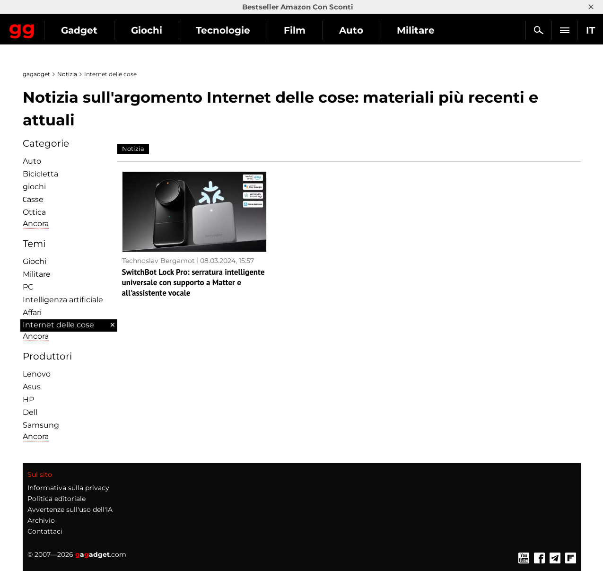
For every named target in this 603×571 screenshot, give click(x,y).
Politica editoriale (56, 498)
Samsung (41, 425)
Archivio (41, 520)
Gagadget (63, 26)
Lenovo (37, 373)
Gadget (162, 30)
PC (28, 286)
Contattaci (44, 531)
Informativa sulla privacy (68, 487)
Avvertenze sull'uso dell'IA (70, 509)
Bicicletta (40, 173)
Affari (32, 312)
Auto (434, 30)
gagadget (36, 74)
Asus (32, 386)
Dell (30, 412)
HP (28, 399)
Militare (37, 274)
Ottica (34, 212)
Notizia (67, 74)
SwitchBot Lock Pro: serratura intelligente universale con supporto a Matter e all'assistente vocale (193, 282)
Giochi (229, 30)
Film (378, 30)
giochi (34, 186)
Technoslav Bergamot (158, 261)
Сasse (33, 199)
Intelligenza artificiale (63, 299)
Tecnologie (306, 30)
